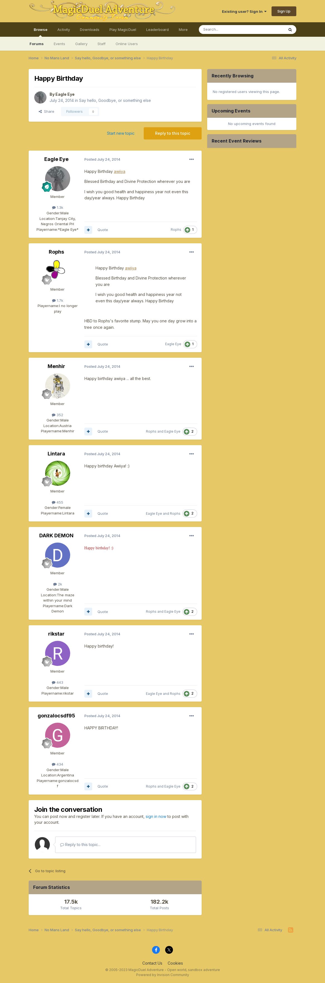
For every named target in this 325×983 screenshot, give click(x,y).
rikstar (56, 634)
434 (57, 764)
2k (57, 584)
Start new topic (121, 133)
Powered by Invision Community (162, 975)
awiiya (130, 268)
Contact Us (152, 963)
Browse (40, 32)
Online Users (127, 43)
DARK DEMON (56, 535)
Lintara (56, 454)
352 (57, 415)
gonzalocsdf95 (56, 716)
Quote (102, 229)
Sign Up (283, 11)
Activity (63, 29)
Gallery (81, 43)
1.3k (57, 207)
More (183, 29)
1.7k (57, 300)
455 (57, 502)
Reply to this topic (172, 133)
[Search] (227, 29)
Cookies (175, 963)
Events (59, 43)
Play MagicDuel (122, 29)
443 (57, 682)
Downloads (89, 29)
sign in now (156, 816)
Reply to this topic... (80, 844)
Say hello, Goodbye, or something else (115, 100)
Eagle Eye (65, 94)
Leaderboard (157, 29)
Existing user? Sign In (244, 11)
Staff (101, 43)
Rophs (176, 229)
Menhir (56, 366)
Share (46, 111)
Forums (37, 43)
